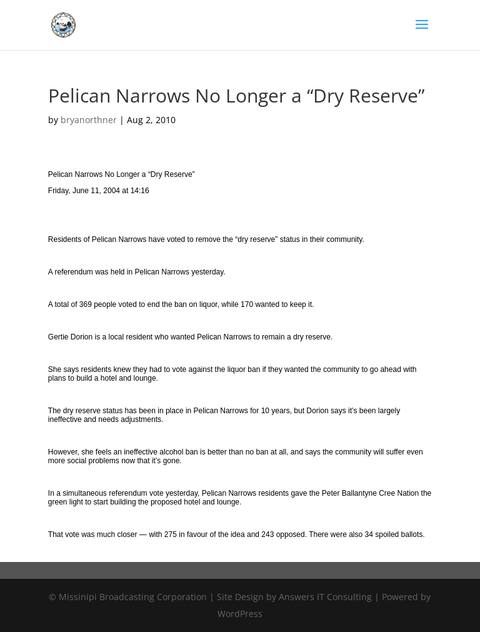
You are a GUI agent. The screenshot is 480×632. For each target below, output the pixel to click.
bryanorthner (89, 120)
